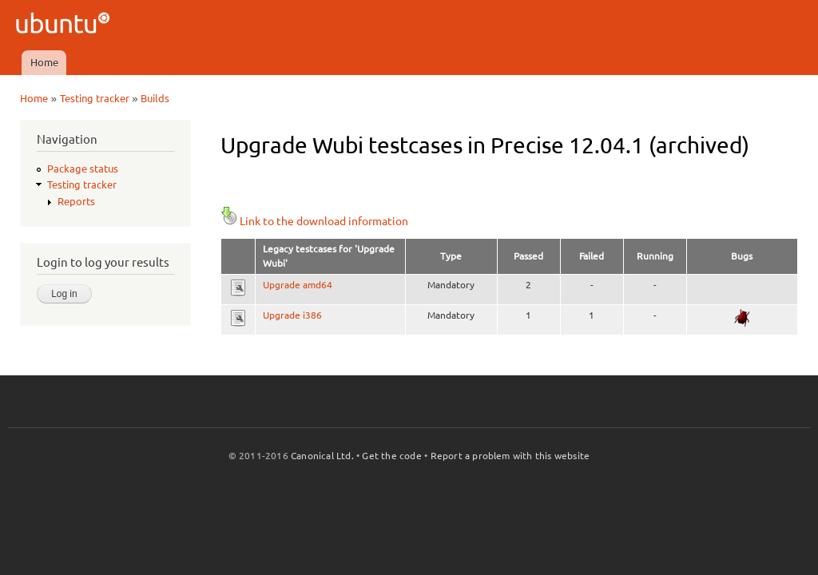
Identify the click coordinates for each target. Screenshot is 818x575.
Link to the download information (314, 221)
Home (44, 62)
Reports (76, 201)
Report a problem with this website (510, 455)
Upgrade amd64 (297, 285)
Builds (155, 98)
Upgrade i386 (292, 315)
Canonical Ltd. (322, 455)
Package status (82, 168)
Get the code (391, 455)
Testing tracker (94, 98)
